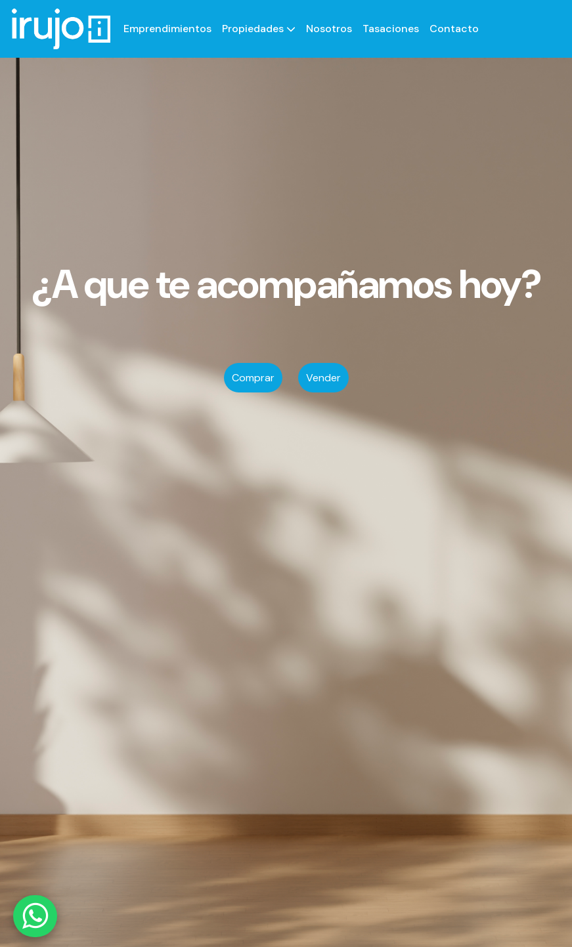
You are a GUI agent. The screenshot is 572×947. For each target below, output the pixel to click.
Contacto (454, 28)
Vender (323, 378)
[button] (259, 29)
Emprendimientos (167, 28)
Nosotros (329, 28)
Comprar (253, 378)
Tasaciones (391, 28)
